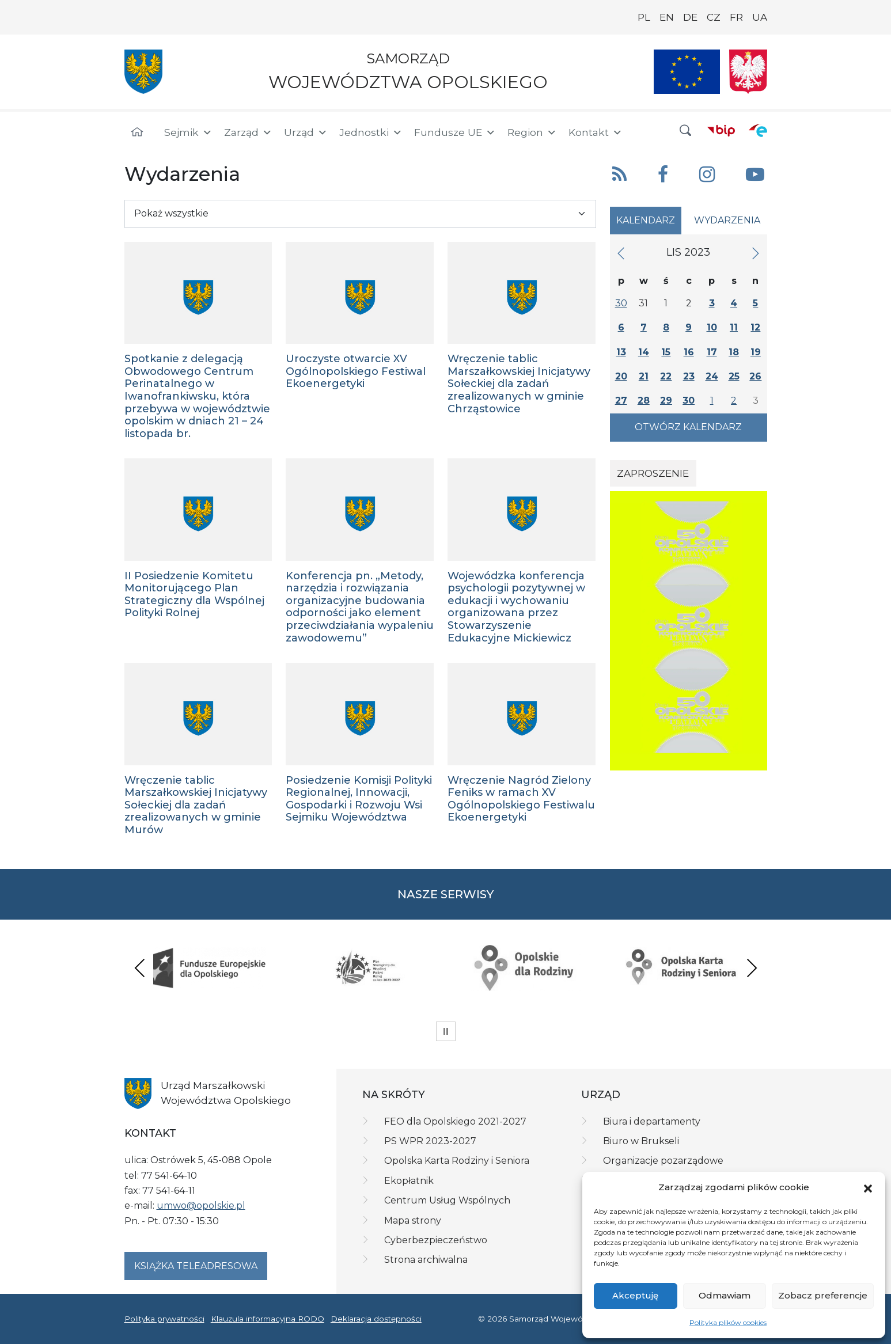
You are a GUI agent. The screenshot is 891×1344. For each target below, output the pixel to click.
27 (621, 400)
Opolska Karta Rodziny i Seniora (456, 1160)
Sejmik (188, 132)
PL (644, 17)
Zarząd (248, 132)
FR (736, 17)
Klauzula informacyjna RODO (267, 1318)
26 (755, 376)
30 (621, 303)
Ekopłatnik (409, 1180)
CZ (714, 17)
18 (734, 352)
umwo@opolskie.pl (201, 1205)
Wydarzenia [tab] (727, 220)
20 (621, 376)
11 (734, 327)
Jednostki (371, 132)
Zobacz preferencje (822, 1295)
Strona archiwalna (426, 1259)
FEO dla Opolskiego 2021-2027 (455, 1121)
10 (712, 327)
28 (644, 400)
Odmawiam (724, 1295)
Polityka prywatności (164, 1318)
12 (755, 327)
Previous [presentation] (140, 967)
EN (666, 17)
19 (755, 352)
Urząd (306, 132)
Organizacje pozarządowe (663, 1160)
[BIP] (721, 130)
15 (665, 352)
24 (712, 376)
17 (712, 352)
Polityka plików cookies (728, 1322)
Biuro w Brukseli (641, 1141)
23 (689, 376)
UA (759, 17)
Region (532, 132)
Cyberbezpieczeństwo (435, 1240)
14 (643, 352)
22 (666, 376)
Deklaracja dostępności (376, 1318)
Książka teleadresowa (195, 1266)
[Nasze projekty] (687, 72)
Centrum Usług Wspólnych (447, 1200)
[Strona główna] (137, 132)
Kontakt (595, 132)
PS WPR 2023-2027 (430, 1141)
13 (621, 352)
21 (644, 376)
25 (734, 376)
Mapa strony (412, 1220)
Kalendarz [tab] (645, 220)
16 (689, 352)
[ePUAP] (758, 130)
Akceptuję (635, 1295)
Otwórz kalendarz (688, 427)
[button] (868, 1187)
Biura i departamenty (651, 1121)
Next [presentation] (751, 967)
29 (666, 400)
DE (690, 17)
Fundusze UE (455, 132)
